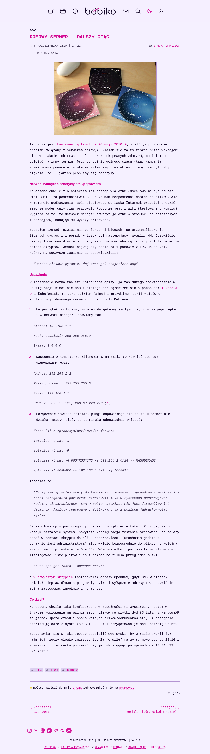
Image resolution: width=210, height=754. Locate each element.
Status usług (137, 747)
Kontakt (118, 747)
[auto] (149, 11)
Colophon (50, 747)
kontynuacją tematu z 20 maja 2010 (92, 144)
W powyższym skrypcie (53, 577)
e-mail (77, 688)
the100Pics (158, 747)
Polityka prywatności (75, 747)
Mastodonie (126, 688)
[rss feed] (161, 11)
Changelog (101, 747)
